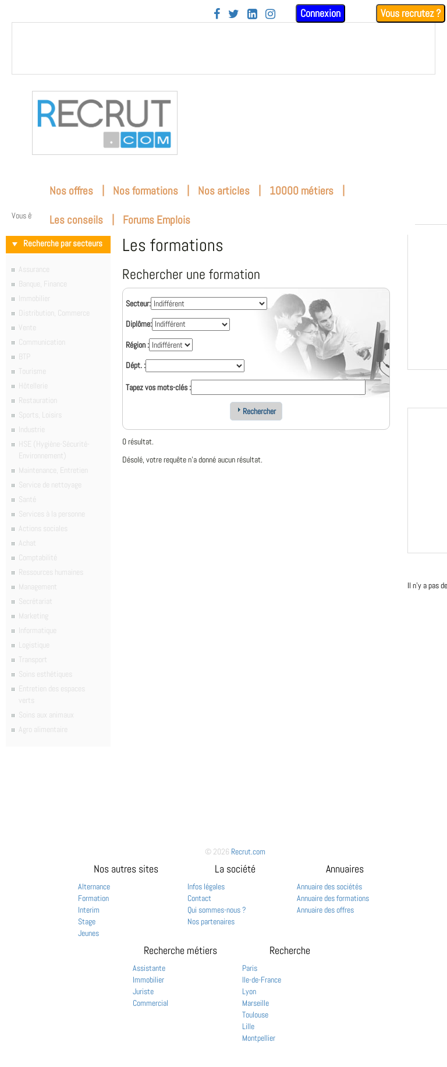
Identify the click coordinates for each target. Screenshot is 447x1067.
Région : (137, 345)
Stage (86, 921)
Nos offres (71, 190)
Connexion (320, 13)
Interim (89, 910)
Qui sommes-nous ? (216, 910)
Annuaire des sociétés (329, 886)
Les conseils (76, 220)
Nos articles (224, 190)
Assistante (149, 968)
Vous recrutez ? (411, 13)
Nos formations (145, 190)
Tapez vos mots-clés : (158, 387)
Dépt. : (136, 365)
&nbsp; (223, 48)
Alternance (94, 886)
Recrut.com (248, 851)
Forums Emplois (156, 220)
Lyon (249, 991)
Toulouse (255, 1014)
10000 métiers (301, 190)
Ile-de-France (261, 979)
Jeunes (88, 933)
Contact (199, 898)
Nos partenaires (211, 921)
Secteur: (138, 303)
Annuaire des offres (325, 910)
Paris (249, 968)
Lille (248, 1026)
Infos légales (206, 886)
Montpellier (258, 1038)
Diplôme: (139, 324)
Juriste (143, 991)
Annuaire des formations (333, 898)
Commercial (150, 1003)
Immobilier (148, 979)
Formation (93, 898)
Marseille (255, 1003)
